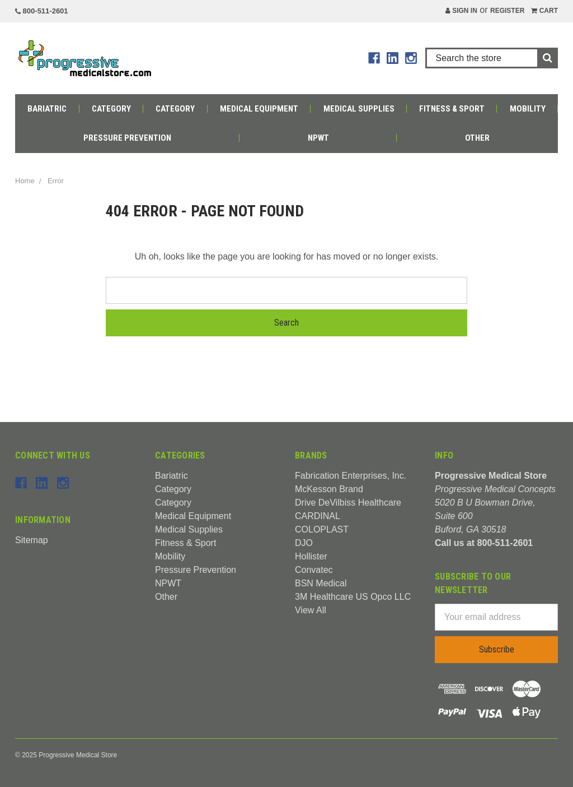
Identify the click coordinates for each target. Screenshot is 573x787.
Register (507, 11)
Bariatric (47, 109)
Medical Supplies (358, 109)
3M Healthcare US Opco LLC (353, 596)
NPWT (318, 138)
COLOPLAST (322, 529)
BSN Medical (320, 583)
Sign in (461, 11)
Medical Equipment (259, 109)
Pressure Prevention (127, 138)
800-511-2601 (41, 11)
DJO (304, 543)
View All (310, 610)
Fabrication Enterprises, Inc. (350, 475)
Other (477, 138)
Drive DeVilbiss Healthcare (348, 502)
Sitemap (31, 540)
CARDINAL (317, 516)
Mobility (528, 109)
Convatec (314, 570)
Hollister (311, 556)
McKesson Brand (329, 489)
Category (111, 109)
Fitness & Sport (452, 109)
